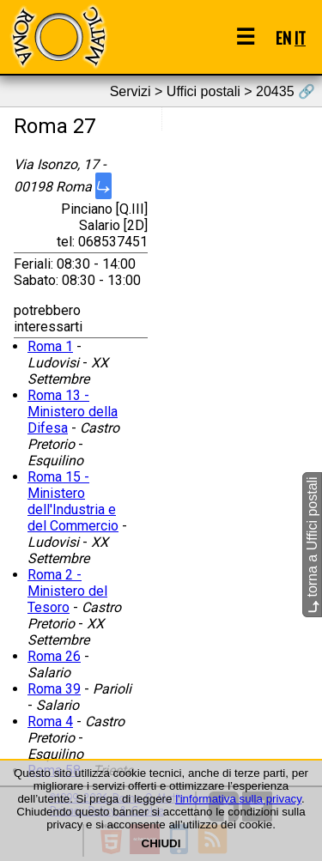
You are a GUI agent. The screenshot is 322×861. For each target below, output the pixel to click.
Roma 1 (50, 346)
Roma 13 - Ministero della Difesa (72, 411)
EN (283, 37)
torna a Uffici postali (312, 544)
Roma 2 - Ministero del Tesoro (67, 591)
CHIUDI (161, 843)
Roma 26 (54, 656)
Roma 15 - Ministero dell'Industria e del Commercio (72, 501)
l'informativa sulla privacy (238, 798)
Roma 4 (50, 721)
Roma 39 (54, 689)
